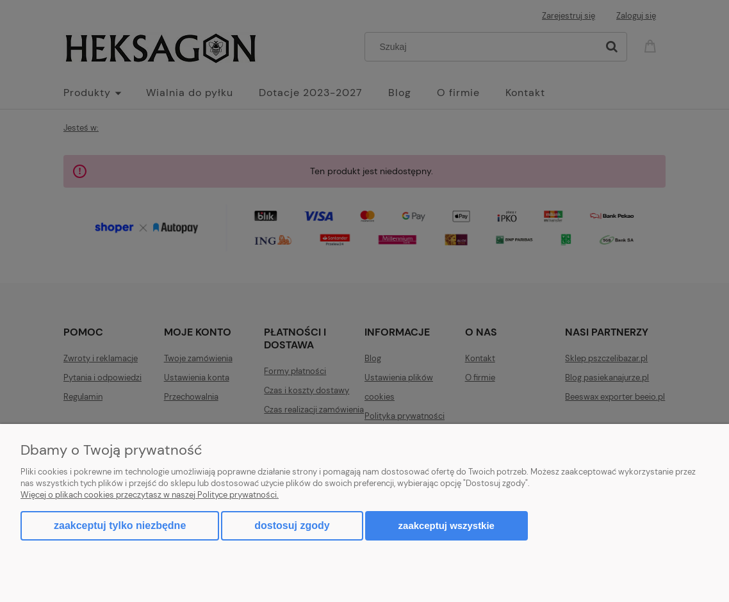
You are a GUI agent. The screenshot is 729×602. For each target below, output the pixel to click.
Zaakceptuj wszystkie (446, 525)
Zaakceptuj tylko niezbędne (120, 525)
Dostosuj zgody (291, 525)
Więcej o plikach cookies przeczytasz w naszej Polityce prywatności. (149, 494)
